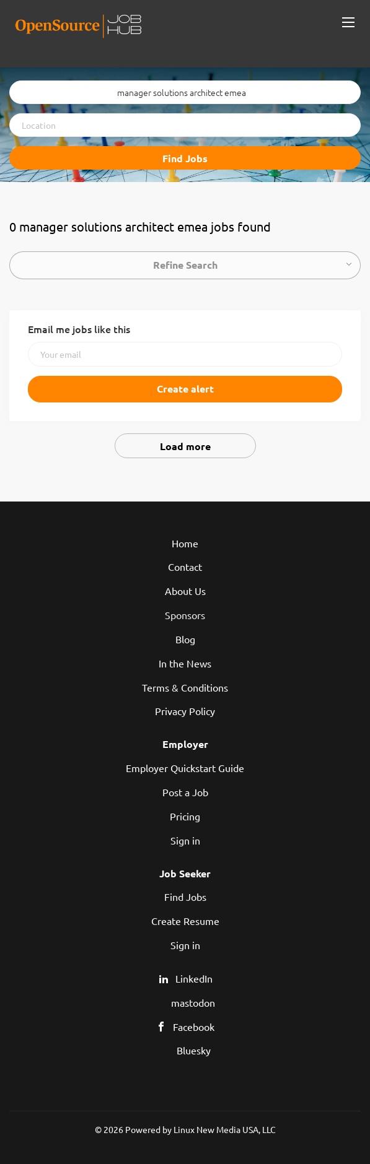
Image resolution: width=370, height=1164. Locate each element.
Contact (185, 566)
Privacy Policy (185, 711)
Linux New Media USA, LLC (225, 1129)
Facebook (193, 1026)
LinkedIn (194, 978)
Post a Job (185, 792)
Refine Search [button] (185, 264)
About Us (185, 590)
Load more (185, 446)
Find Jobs (185, 158)
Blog (185, 639)
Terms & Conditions (185, 687)
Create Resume (185, 920)
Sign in (185, 840)
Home (185, 543)
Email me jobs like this (79, 329)
